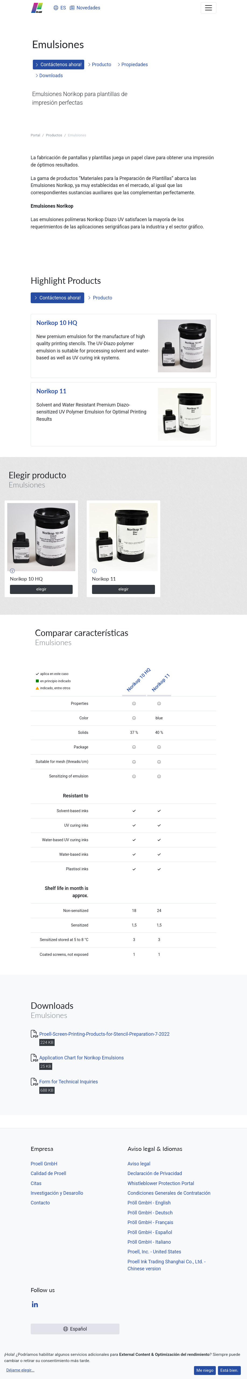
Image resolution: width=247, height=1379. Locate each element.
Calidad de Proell (48, 1173)
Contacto (40, 1202)
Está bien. (229, 1370)
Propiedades (132, 64)
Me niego (204, 1370)
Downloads (49, 75)
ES (60, 7)
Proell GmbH (44, 1163)
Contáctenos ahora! (58, 64)
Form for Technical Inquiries (68, 1081)
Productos (54, 135)
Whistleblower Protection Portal (161, 1183)
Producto (99, 64)
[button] (12, 571)
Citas (36, 1183)
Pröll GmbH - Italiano (149, 1242)
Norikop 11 (51, 391)
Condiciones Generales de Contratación (169, 1193)
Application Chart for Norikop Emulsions (81, 1057)
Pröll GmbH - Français (150, 1222)
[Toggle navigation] (208, 7)
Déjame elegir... (20, 1370)
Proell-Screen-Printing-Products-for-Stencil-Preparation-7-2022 (104, 1034)
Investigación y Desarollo (57, 1193)
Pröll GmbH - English (149, 1202)
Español (75, 1329)
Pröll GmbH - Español (150, 1232)
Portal (35, 135)
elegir (41, 589)
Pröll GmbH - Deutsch (150, 1212)
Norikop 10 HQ (56, 322)
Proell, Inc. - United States (154, 1251)
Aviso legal (139, 1163)
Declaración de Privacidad (155, 1173)
